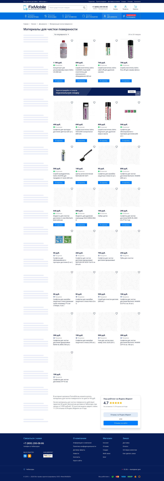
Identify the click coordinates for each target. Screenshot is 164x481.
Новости (76, 453)
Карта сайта (77, 461)
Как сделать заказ (129, 453)
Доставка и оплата (114, 1)
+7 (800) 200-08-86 (100, 7)
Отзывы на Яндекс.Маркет (121, 415)
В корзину (59, 81)
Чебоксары (42, 1)
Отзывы (130, 1)
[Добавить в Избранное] (72, 40)
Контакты (137, 1)
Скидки (123, 1)
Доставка (126, 443)
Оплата (125, 446)
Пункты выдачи (101, 1)
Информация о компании (82, 443)
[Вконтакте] (25, 457)
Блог (104, 457)
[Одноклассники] (29, 457)
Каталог (106, 443)
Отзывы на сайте (120, 423)
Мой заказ (106, 453)
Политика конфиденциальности (84, 446)
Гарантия (91, 1)
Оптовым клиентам (130, 450)
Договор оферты (79, 450)
